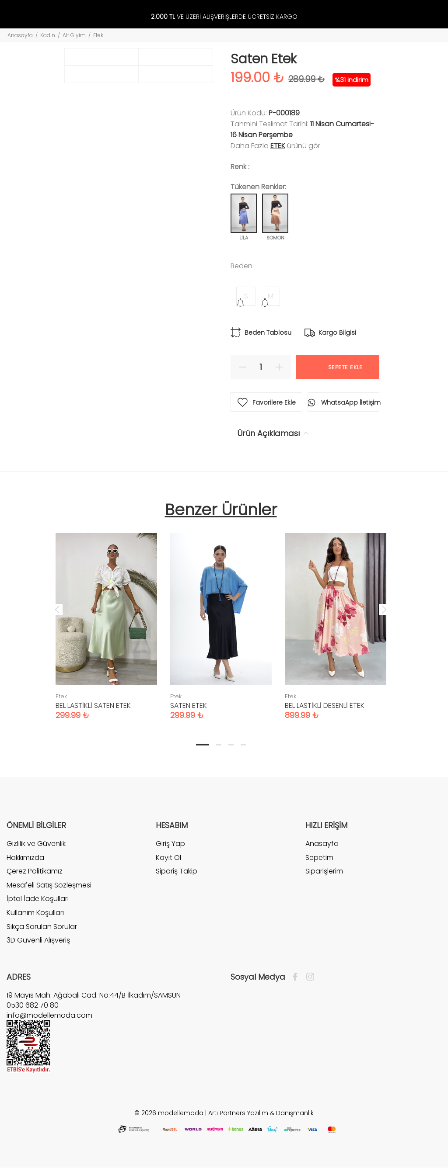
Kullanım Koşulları (35, 913)
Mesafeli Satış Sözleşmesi (49, 885)
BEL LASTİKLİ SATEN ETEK (93, 705)
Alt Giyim (74, 35)
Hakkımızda (25, 858)
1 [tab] (202, 744)
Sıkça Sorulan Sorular (42, 927)
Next (384, 609)
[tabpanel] (106, 618)
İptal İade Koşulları (38, 899)
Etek (98, 35)
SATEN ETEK (188, 705)
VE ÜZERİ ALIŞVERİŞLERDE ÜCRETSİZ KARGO (224, 17)
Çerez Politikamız (35, 871)
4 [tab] (243, 744)
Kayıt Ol (168, 858)
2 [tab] (218, 744)
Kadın (47, 35)
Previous (57, 609)
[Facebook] (297, 977)
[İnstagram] (308, 977)
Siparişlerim (324, 871)
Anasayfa (20, 35)
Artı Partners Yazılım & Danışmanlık (261, 1113)
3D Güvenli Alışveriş (38, 940)
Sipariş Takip (176, 871)
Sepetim (319, 858)
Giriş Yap (170, 844)
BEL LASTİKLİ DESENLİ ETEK (324, 705)
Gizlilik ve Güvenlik (36, 844)
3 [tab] (231, 744)
